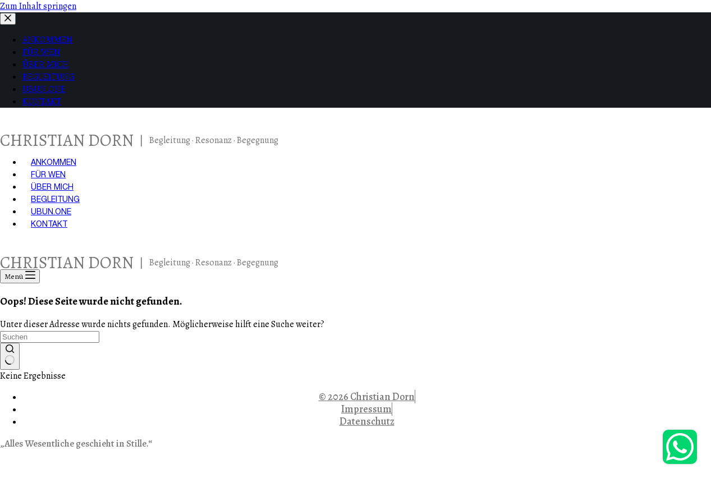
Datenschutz (367, 421)
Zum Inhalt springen (38, 6)
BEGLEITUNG (55, 199)
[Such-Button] (10, 356)
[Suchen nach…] (49, 337)
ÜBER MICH (52, 186)
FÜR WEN (48, 174)
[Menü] (20, 276)
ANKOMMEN (53, 162)
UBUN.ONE (51, 211)
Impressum (366, 409)
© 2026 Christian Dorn (367, 396)
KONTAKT (49, 223)
